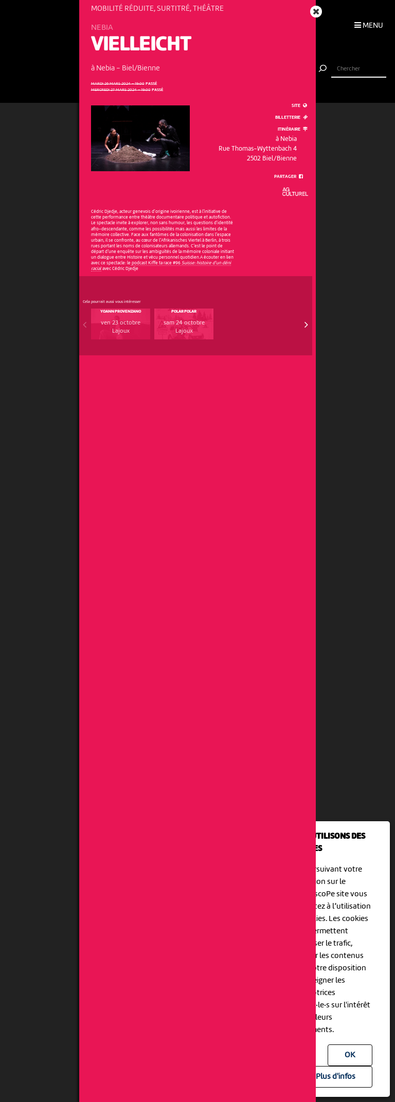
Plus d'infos (335, 1077)
